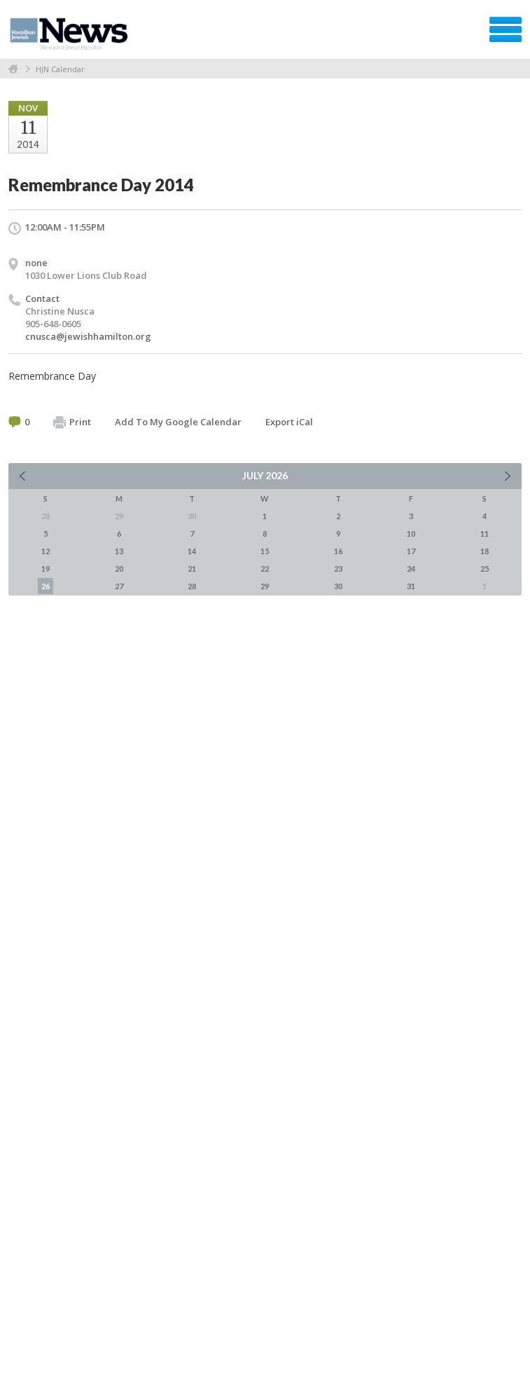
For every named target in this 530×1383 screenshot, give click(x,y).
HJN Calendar (60, 69)
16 (338, 551)
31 (411, 586)
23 (338, 568)
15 (264, 551)
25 (484, 568)
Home (13, 69)
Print (72, 422)
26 (45, 586)
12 (45, 551)
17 (411, 551)
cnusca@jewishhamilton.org (88, 336)
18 (484, 551)
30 (338, 586)
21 (192, 568)
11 (484, 533)
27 (119, 586)
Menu (505, 29)
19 (45, 568)
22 (264, 568)
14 (192, 551)
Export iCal (289, 421)
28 (192, 586)
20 (119, 568)
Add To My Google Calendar (178, 421)
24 (411, 568)
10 (411, 533)
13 (119, 551)
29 (264, 586)
